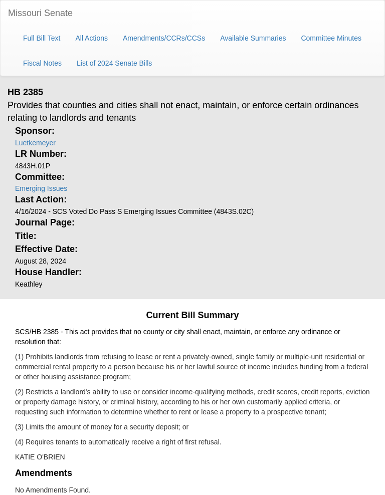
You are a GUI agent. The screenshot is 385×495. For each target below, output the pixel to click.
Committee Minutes (331, 38)
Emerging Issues (41, 188)
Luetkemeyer (35, 143)
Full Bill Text (41, 38)
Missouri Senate (40, 13)
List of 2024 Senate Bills (114, 63)
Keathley (28, 284)
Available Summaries (253, 38)
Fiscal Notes (42, 63)
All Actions (91, 38)
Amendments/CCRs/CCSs (164, 38)
